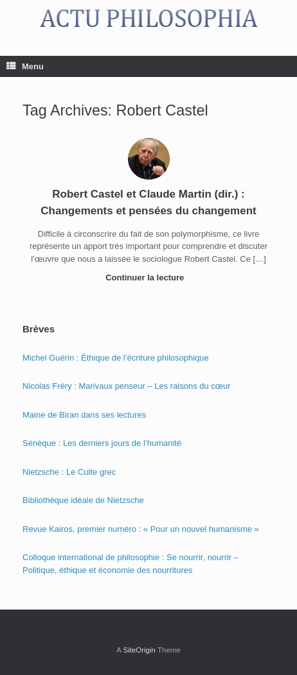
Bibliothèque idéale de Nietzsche (83, 500)
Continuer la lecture (148, 277)
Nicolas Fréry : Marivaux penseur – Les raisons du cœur (126, 386)
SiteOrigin (139, 650)
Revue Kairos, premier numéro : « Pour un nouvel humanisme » (140, 529)
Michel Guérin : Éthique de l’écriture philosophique (115, 358)
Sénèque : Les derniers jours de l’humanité (101, 443)
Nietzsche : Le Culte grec (69, 472)
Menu (25, 66)
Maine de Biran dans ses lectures (84, 415)
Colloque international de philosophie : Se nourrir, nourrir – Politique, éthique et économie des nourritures (130, 563)
